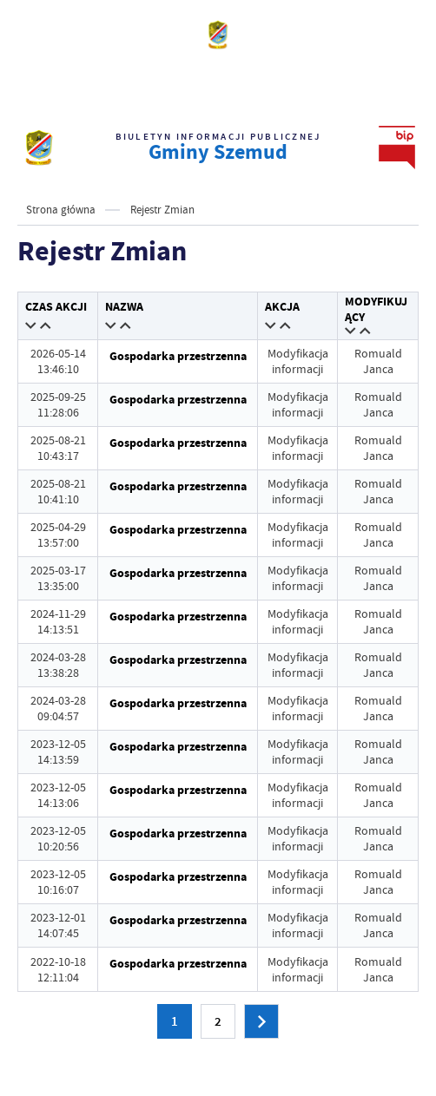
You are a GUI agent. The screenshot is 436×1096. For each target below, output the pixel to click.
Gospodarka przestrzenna (178, 356)
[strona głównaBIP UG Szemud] (39, 147)
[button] (31, 327)
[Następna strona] (261, 1021)
